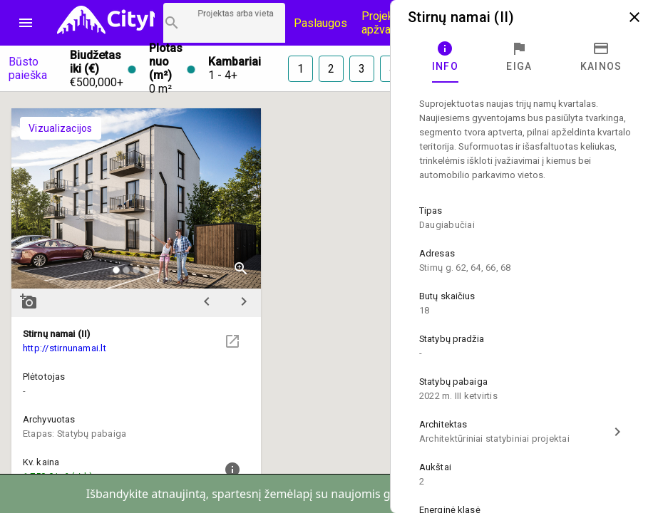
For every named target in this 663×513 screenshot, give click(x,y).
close (634, 17)
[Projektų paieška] (224, 23)
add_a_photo (28, 301)
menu (25, 22)
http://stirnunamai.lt (64, 348)
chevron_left (206, 301)
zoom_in (241, 268)
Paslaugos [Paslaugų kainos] (320, 23)
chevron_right (243, 301)
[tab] (445, 57)
